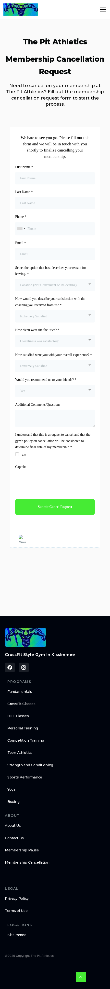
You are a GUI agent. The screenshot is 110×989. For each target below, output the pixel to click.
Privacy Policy (17, 898)
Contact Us (14, 838)
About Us (13, 825)
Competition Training (25, 740)
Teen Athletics (19, 752)
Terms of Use (16, 910)
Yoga (11, 789)
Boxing (13, 801)
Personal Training (22, 728)
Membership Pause (22, 850)
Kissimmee (16, 935)
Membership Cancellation (27, 862)
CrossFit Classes (21, 704)
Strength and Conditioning (30, 765)
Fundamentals (19, 691)
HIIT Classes (18, 716)
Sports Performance (24, 777)
